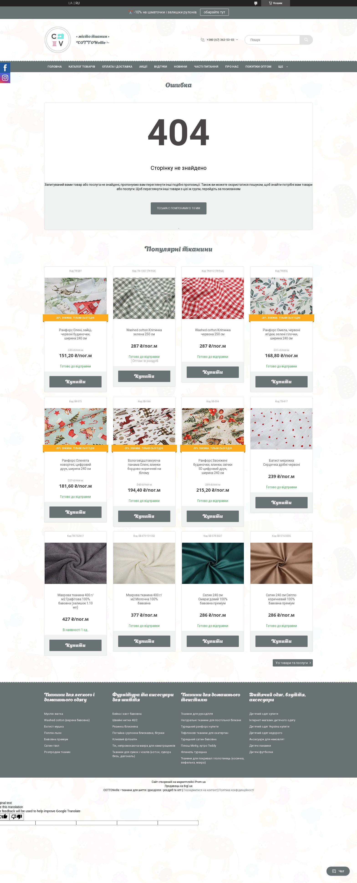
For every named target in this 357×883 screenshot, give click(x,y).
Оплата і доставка (117, 66)
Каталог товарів (82, 66)
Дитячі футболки (261, 752)
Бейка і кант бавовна (127, 713)
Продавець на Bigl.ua (178, 786)
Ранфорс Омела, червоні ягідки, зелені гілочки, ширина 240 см (281, 334)
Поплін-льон (52, 733)
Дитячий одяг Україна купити (269, 726)
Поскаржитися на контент (200, 790)
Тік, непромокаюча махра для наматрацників (143, 745)
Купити (75, 382)
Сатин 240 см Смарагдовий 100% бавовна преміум (212, 599)
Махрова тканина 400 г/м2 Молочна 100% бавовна (144, 599)
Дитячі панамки (260, 745)
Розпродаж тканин (57, 752)
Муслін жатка (53, 713)
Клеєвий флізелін (124, 739)
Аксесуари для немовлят (267, 739)
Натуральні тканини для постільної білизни (211, 720)
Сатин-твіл (51, 745)
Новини (180, 66)
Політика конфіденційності (236, 790)
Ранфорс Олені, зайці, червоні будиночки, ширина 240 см (75, 334)
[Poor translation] (16, 817)
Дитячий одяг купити (263, 713)
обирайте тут (214, 12)
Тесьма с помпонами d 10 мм (178, 208)
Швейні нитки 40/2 (125, 720)
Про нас (232, 66)
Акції (143, 66)
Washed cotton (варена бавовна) (67, 720)
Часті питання (206, 66)
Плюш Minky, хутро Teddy (198, 745)
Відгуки (160, 66)
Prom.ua (200, 782)
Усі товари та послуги (291, 663)
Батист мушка (54, 726)
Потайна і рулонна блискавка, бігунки (138, 733)
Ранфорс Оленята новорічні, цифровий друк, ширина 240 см (75, 465)
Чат (338, 871)
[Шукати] (306, 40)
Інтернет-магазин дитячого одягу (272, 720)
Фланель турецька (194, 752)
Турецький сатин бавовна (199, 739)
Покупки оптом (258, 66)
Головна (55, 66)
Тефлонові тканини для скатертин (204, 733)
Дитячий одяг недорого (265, 733)
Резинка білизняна (125, 726)
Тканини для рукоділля (197, 713)
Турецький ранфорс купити (200, 726)
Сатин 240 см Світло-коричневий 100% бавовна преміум (281, 599)
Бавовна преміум (56, 739)
